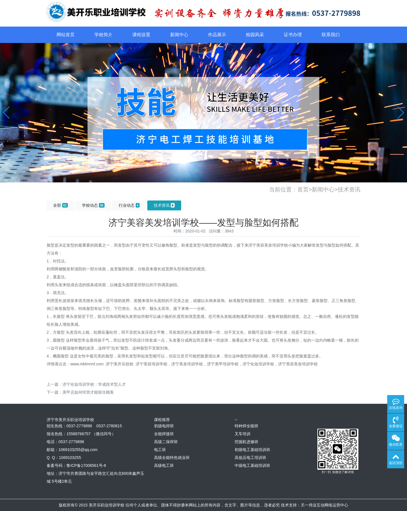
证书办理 (293, 34)
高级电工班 (164, 465)
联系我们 (331, 34)
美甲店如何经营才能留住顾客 (88, 392)
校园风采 (255, 34)
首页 (303, 189)
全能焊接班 (164, 434)
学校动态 (93, 205)
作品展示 (217, 34)
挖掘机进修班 (246, 441)
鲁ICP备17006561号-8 (86, 465)
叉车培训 (242, 434)
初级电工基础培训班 (252, 449)
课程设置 (141, 34)
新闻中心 (179, 34)
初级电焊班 (164, 426)
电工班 (160, 449)
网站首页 (66, 34)
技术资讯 (349, 189)
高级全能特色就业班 (172, 457)
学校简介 (103, 34)
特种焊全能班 (246, 426)
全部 (60, 205)
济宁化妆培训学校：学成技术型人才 (94, 384)
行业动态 (129, 205)
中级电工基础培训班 (252, 465)
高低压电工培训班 (250, 457)
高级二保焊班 (166, 441)
